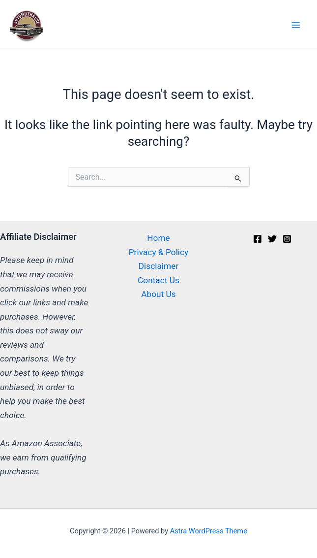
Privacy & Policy (159, 252)
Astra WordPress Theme (208, 530)
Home (158, 238)
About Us (158, 294)
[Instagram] (287, 238)
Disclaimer (159, 266)
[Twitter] (272, 238)
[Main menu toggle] (296, 25)
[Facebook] (257, 238)
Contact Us (158, 280)
